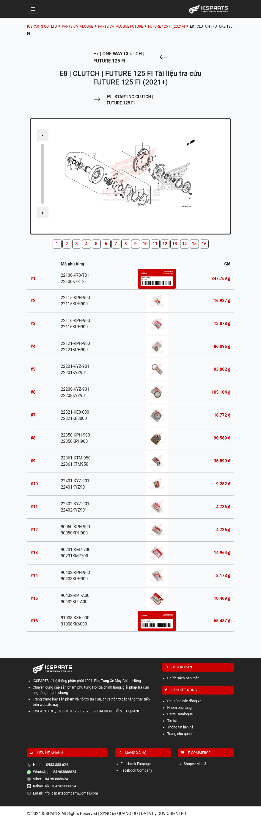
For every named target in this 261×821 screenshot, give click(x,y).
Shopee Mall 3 (195, 764)
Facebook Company (136, 770)
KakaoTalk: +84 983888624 (54, 786)
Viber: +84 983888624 (50, 779)
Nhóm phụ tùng (179, 708)
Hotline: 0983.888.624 (50, 765)
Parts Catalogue (180, 714)
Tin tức (172, 721)
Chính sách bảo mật (183, 678)
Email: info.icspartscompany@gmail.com (65, 793)
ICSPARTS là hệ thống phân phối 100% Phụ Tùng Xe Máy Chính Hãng (87, 681)
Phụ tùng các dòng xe (184, 701)
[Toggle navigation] (33, 9)
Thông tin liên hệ (180, 727)
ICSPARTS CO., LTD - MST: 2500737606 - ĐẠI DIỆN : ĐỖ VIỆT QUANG (86, 711)
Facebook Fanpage (136, 764)
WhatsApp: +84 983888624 (54, 772)
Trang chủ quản (179, 734)
